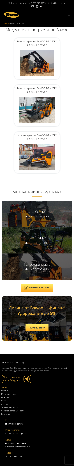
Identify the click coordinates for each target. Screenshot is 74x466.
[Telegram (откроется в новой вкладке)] (37, 6)
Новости (5, 397)
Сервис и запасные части (12, 410)
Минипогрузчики (8, 394)
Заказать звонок (17, 3)
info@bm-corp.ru (57, 3)
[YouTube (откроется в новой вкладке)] (33, 6)
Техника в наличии (9, 407)
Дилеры (4, 404)
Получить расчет (37, 328)
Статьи (4, 400)
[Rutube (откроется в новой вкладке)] (41, 6)
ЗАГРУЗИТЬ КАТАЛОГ (37, 288)
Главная (4, 390)
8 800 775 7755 (37, 3)
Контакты (5, 414)
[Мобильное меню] (69, 14)
